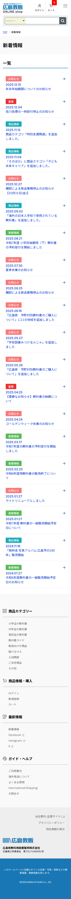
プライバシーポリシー (51, 823)
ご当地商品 (15, 662)
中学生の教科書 (18, 629)
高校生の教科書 (18, 634)
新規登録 (14, 699)
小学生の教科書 (18, 623)
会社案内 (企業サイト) (48, 816)
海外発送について (19, 776)
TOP (5, 32)
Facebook (15, 735)
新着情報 (14, 729)
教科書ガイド (16, 640)
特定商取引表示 (55, 829)
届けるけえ (15, 651)
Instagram (15, 740)
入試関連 (14, 657)
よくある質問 (16, 782)
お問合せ (14, 793)
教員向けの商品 (18, 646)
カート (52, 7)
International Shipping (23, 788)
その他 (12, 668)
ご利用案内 (15, 771)
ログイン (39, 8)
